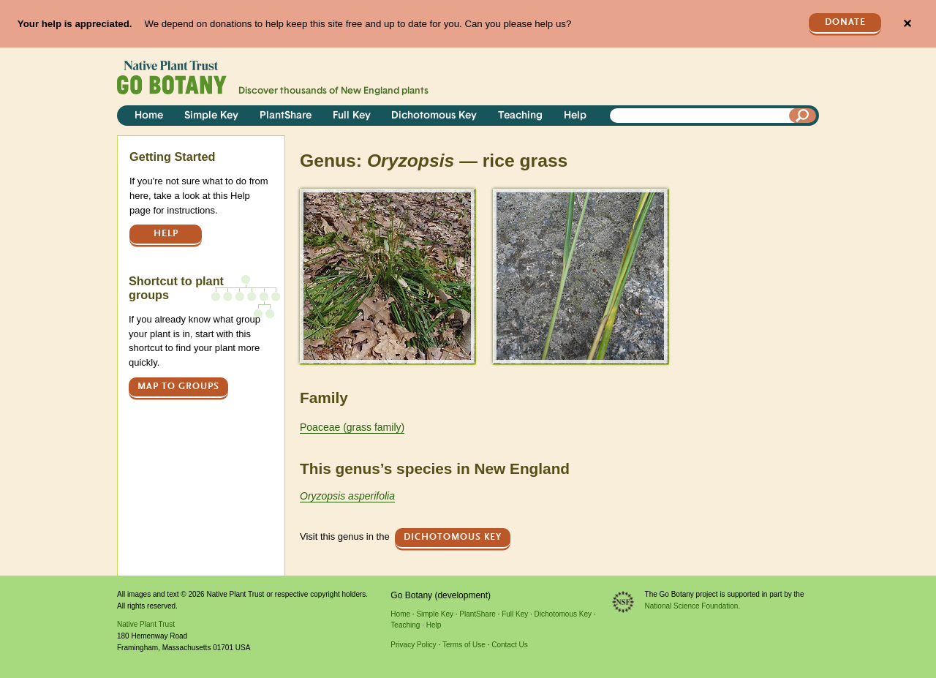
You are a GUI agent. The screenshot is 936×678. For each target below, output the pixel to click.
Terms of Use (464, 645)
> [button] (306, 197)
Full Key (352, 115)
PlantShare (286, 115)
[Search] (803, 115)
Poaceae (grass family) (352, 427)
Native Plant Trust (146, 624)
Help (575, 115)
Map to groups (178, 386)
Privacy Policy (413, 645)
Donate (845, 22)
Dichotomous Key (434, 115)
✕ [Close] (907, 24)
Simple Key (211, 115)
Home (149, 115)
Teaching (520, 115)
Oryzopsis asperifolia (347, 496)
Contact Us (509, 645)
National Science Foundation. (693, 606)
